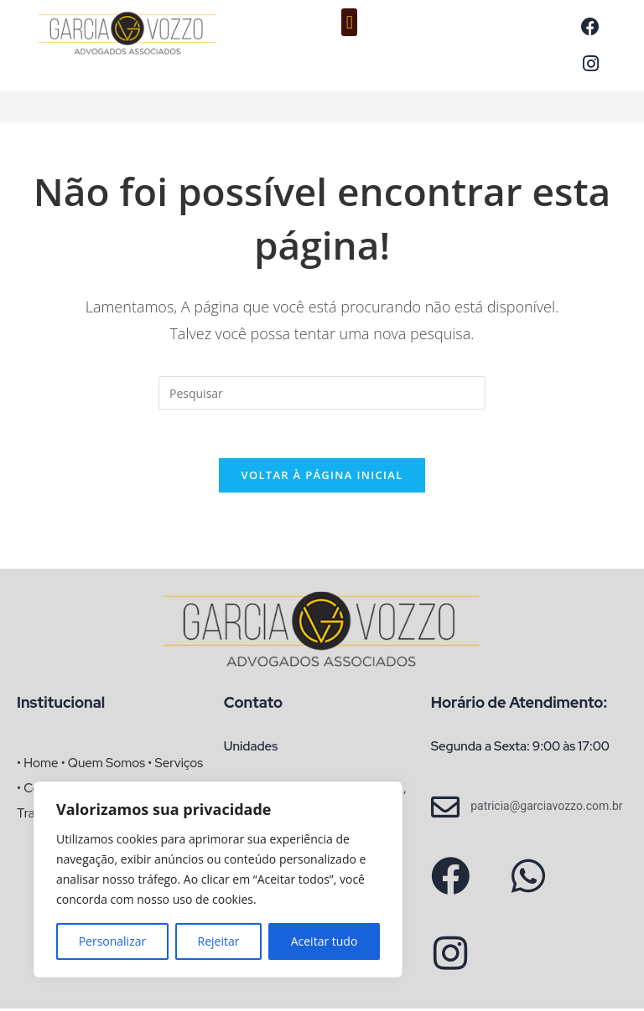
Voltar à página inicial (321, 477)
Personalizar (113, 941)
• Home (37, 765)
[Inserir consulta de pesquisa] (322, 393)
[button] (349, 22)
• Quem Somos (103, 765)
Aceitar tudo (324, 941)
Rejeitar (219, 941)
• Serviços (175, 765)
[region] (218, 879)
